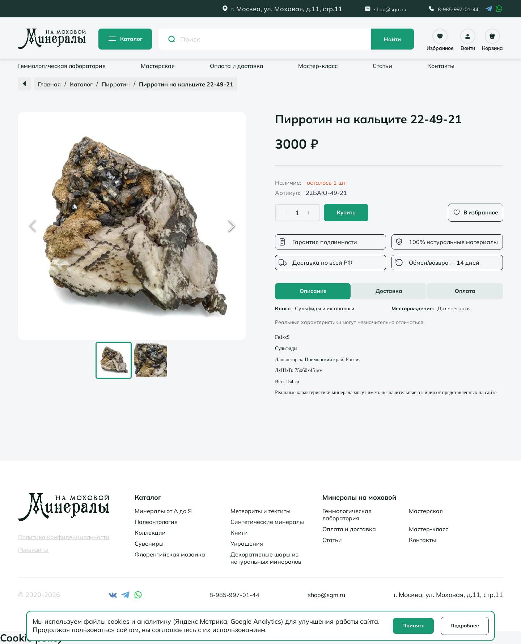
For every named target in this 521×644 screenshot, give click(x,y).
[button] (132, 226)
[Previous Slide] (32, 225)
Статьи (382, 65)
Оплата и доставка (236, 65)
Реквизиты (33, 549)
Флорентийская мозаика (170, 554)
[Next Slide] (231, 225)
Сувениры (149, 543)
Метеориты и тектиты (260, 511)
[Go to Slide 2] (150, 360)
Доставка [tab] (389, 290)
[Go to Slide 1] (114, 360)
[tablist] (389, 291)
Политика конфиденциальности (63, 537)
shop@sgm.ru (390, 9)
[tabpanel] (389, 349)
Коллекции (150, 532)
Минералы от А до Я (163, 511)
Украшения (246, 543)
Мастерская (158, 65)
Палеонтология (156, 521)
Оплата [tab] (465, 290)
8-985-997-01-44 (458, 9)
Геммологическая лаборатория (62, 65)
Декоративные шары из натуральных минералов (265, 558)
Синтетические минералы (267, 521)
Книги (239, 532)
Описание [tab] (313, 290)
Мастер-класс (318, 65)
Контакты (440, 65)
